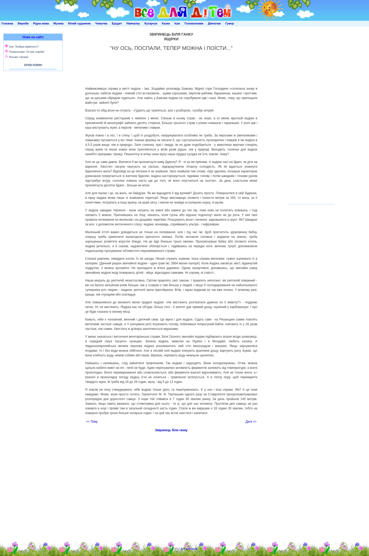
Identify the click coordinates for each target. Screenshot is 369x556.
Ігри (177, 23)
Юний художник (79, 23)
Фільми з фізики (18, 57)
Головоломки (193, 23)
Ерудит (117, 23)
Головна (7, 23)
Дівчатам (214, 23)
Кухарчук (150, 23)
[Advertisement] (32, 125)
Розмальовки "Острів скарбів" (27, 51)
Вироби (23, 23)
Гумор (229, 23)
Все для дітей (189, 548)
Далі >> (251, 421)
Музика (59, 23)
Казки (166, 23)
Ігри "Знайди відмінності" (24, 46)
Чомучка (101, 23)
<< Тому (92, 421)
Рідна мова (41, 23)
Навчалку (133, 23)
